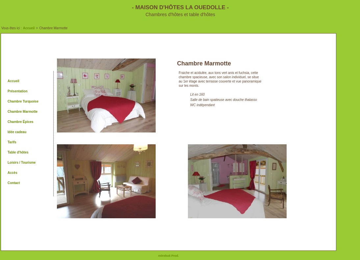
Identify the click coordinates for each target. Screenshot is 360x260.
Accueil (29, 28)
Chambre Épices (20, 122)
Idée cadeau (17, 132)
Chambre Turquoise (23, 101)
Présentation (18, 91)
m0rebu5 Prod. (168, 255)
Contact (14, 183)
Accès (12, 173)
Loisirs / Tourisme (22, 162)
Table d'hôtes (18, 152)
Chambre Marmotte (23, 111)
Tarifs (12, 142)
